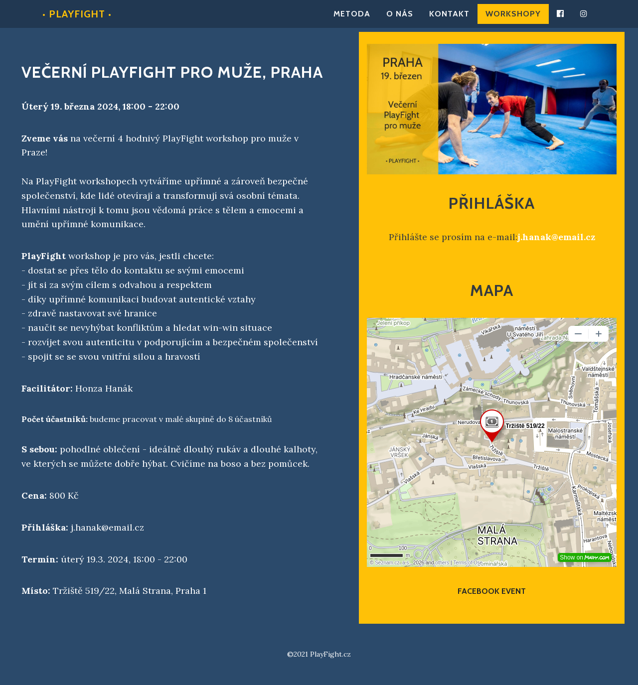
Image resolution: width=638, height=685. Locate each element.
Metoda (351, 18)
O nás (399, 18)
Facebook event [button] (492, 591)
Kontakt (449, 18)
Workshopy (513, 18)
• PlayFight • (77, 19)
